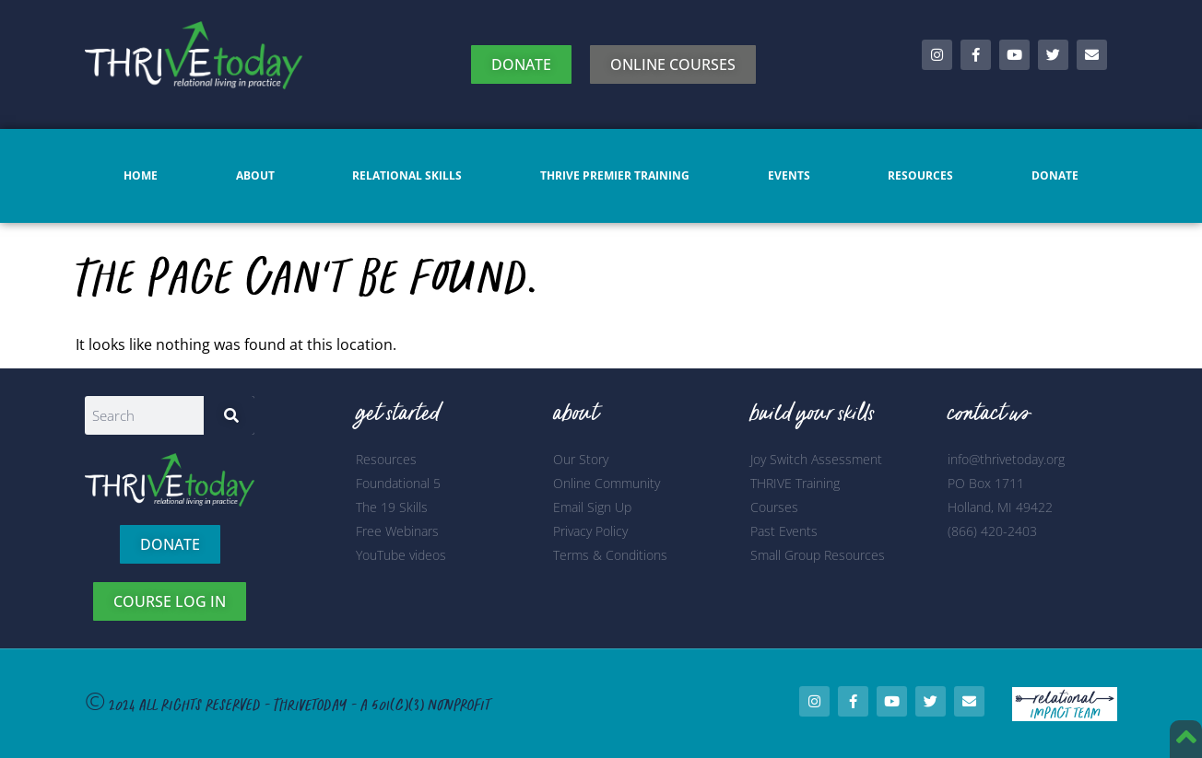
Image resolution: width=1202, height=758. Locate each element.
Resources (920, 175)
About (255, 175)
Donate (1054, 175)
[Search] (229, 415)
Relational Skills (407, 175)
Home (141, 175)
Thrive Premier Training (614, 175)
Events (789, 175)
